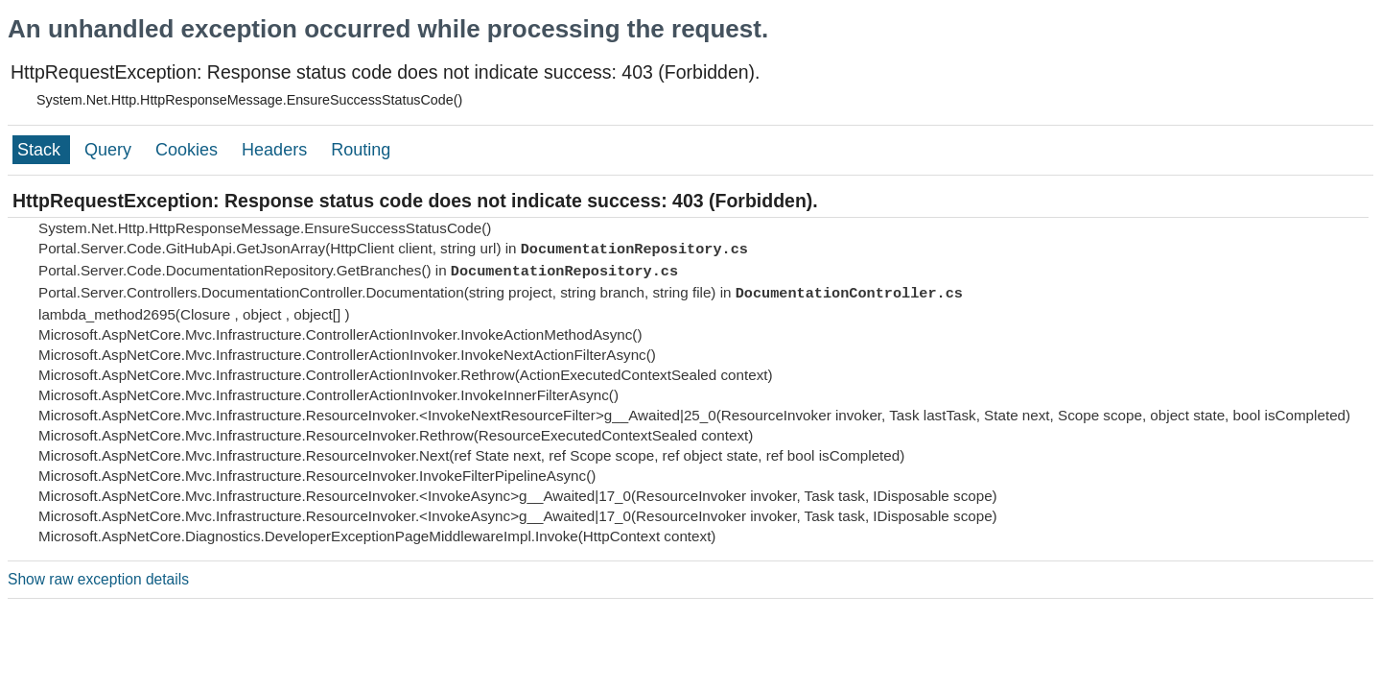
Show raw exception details (98, 579)
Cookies (188, 149)
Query (110, 149)
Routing (360, 149)
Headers (277, 149)
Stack (41, 149)
